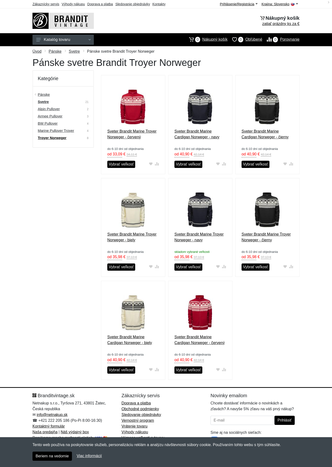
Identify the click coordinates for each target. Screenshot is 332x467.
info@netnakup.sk (52, 415)
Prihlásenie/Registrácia (238, 4)
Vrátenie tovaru (134, 426)
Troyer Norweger (52, 138)
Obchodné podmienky (140, 409)
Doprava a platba (100, 4)
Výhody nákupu (73, 4)
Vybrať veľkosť (121, 164)
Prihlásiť (285, 420)
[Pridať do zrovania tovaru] (157, 164)
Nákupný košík (206, 39)
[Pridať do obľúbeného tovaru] (151, 164)
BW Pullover (48, 123)
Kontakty (158, 4)
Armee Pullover (50, 116)
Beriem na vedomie (52, 456)
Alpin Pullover (49, 109)
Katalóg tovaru (63, 39)
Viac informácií (89, 456)
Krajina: (280, 4)
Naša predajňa (44, 432)
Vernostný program (137, 420)
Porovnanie (281, 39)
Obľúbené (245, 39)
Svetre (74, 51)
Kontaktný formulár (48, 426)
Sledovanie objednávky (132, 4)
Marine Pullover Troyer (56, 130)
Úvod (36, 51)
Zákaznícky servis (45, 4)
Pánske (55, 51)
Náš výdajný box (75, 432)
